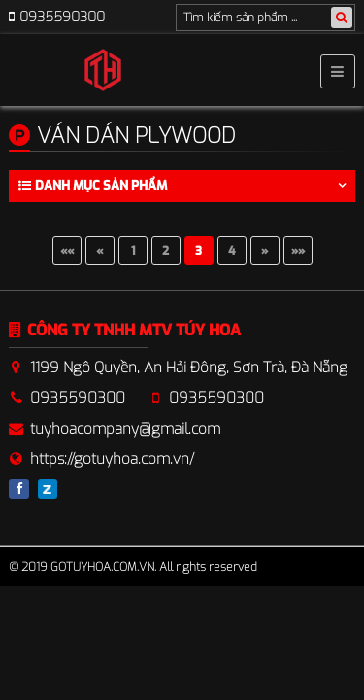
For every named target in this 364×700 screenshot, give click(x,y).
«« (67, 251)
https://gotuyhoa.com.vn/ (112, 459)
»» (298, 251)
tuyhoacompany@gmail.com (125, 428)
